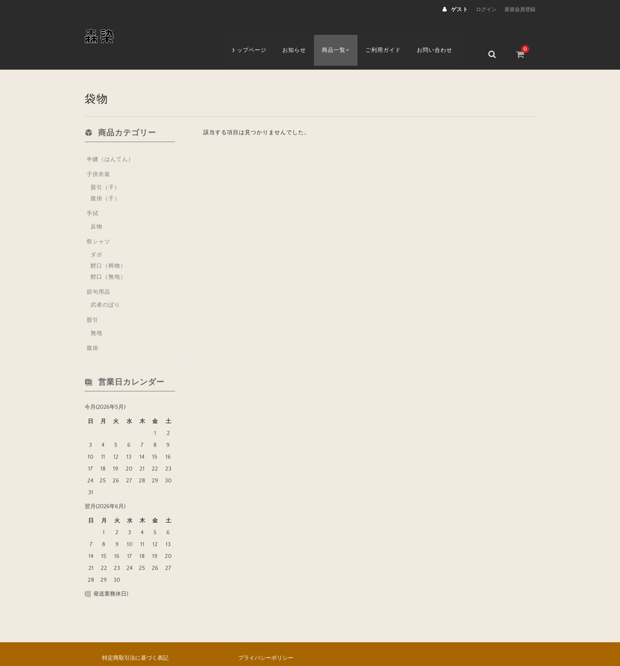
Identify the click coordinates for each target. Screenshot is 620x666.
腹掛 (92, 329)
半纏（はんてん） (110, 140)
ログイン (486, 9)
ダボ (96, 236)
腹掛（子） (105, 179)
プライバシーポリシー (265, 639)
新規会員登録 (520, 9)
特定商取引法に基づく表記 (135, 639)
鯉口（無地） (108, 258)
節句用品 (98, 273)
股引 (92, 301)
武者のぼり (105, 286)
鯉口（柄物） (108, 247)
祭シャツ (98, 223)
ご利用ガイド (394, 34)
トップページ (256, 34)
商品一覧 (345, 34)
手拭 (92, 195)
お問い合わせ (446, 34)
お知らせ (302, 34)
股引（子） (105, 168)
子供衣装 (98, 155)
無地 (96, 314)
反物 (96, 208)
